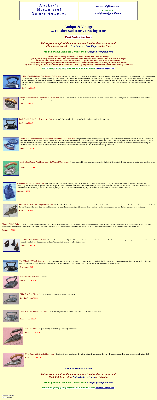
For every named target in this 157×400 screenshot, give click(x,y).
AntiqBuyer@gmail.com (100, 51)
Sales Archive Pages (84, 377)
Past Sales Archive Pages (83, 46)
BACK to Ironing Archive (78, 368)
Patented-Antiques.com (105, 68)
